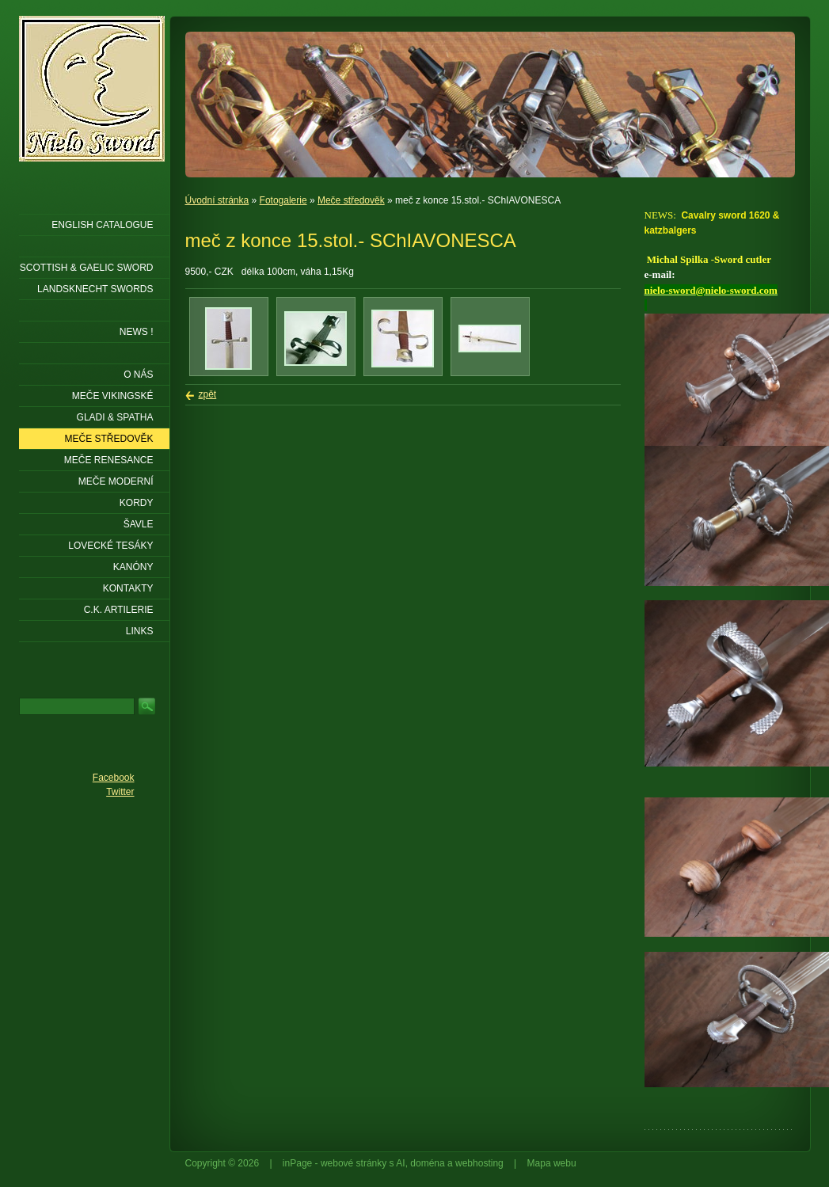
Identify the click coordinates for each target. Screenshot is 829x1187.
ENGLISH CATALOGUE (102, 224)
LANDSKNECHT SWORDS (95, 289)
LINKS (140, 631)
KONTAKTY (128, 588)
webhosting (479, 1163)
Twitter (120, 791)
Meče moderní (116, 481)
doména (427, 1163)
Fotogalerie (283, 200)
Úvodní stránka (217, 200)
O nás (138, 374)
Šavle (139, 524)
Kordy (137, 502)
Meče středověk (351, 200)
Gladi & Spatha (115, 417)
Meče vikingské (113, 395)
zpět (208, 394)
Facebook (114, 777)
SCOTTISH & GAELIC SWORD (87, 267)
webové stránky (353, 1163)
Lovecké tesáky (110, 545)
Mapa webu (551, 1163)
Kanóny (133, 567)
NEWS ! (137, 331)
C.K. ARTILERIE (119, 609)
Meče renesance (109, 460)
